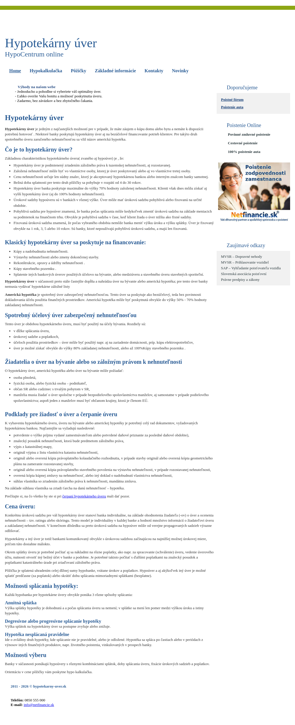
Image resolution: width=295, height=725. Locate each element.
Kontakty (154, 70)
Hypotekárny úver (51, 43)
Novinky (180, 70)
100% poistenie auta (244, 151)
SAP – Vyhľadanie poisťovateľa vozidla (251, 268)
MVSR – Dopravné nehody (241, 256)
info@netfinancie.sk (39, 705)
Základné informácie (115, 70)
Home (15, 70)
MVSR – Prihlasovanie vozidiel (245, 262)
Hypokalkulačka (46, 70)
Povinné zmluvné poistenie (249, 134)
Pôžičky (78, 70)
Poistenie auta (232, 107)
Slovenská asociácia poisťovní (243, 274)
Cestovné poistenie (243, 143)
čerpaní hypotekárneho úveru (84, 496)
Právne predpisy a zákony (240, 279)
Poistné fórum (232, 99)
